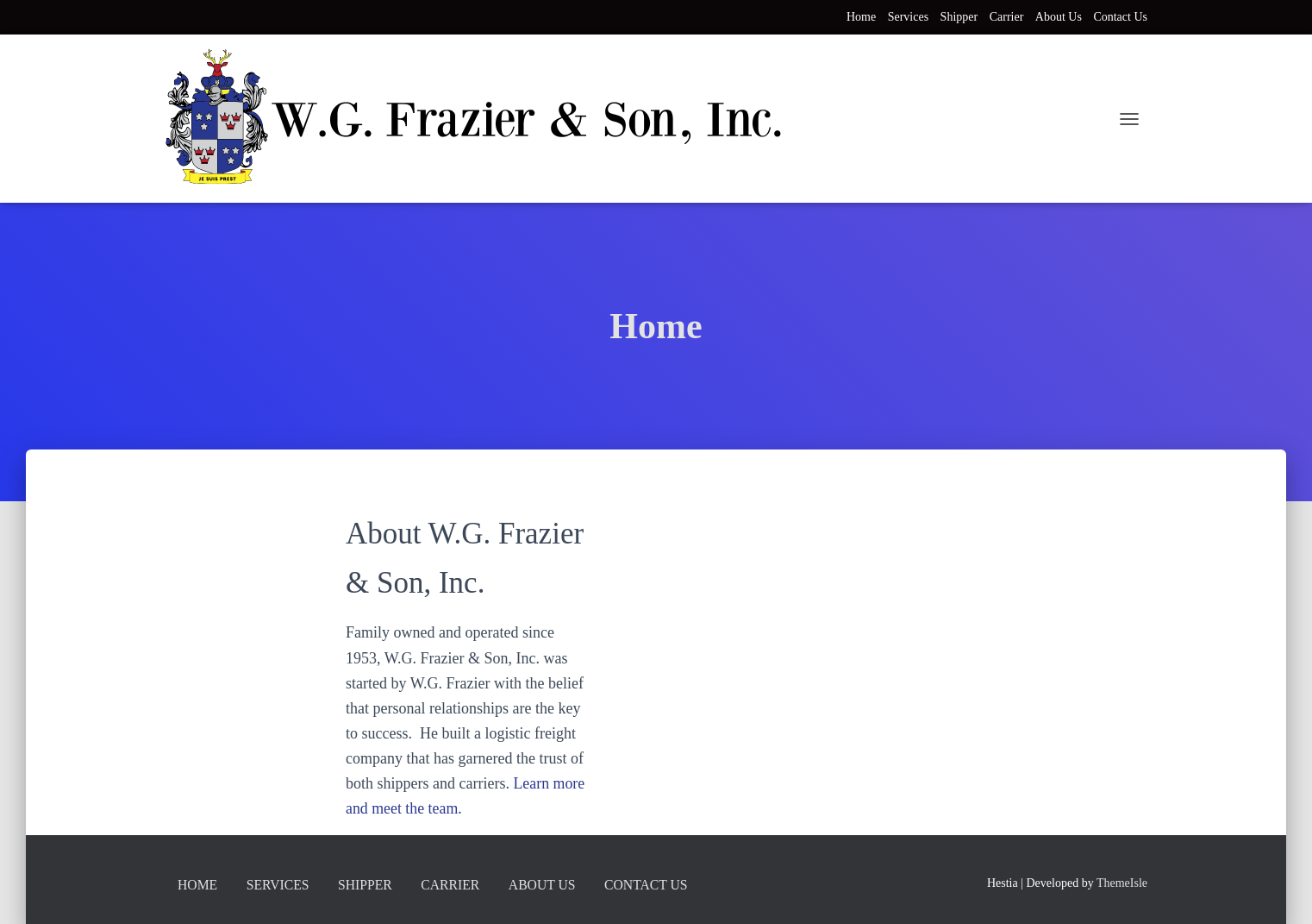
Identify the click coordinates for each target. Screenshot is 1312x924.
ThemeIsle (1121, 882)
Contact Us (1120, 16)
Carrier (1007, 16)
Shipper (959, 16)
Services (908, 16)
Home (861, 16)
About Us (1058, 16)
